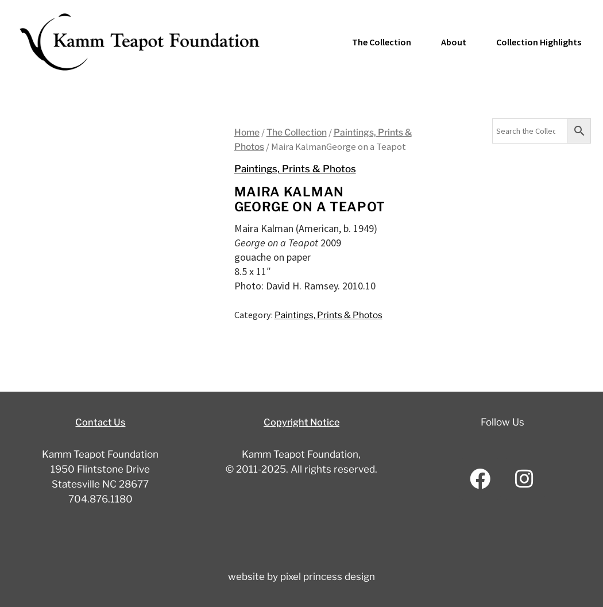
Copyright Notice (301, 422)
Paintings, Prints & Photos (298, 169)
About (453, 42)
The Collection (381, 42)
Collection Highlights (538, 42)
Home (247, 132)
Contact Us (100, 422)
